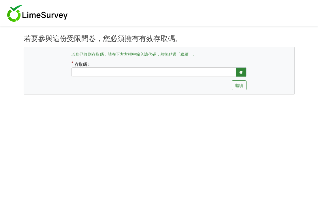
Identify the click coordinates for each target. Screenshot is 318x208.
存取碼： (87, 64)
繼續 (239, 85)
